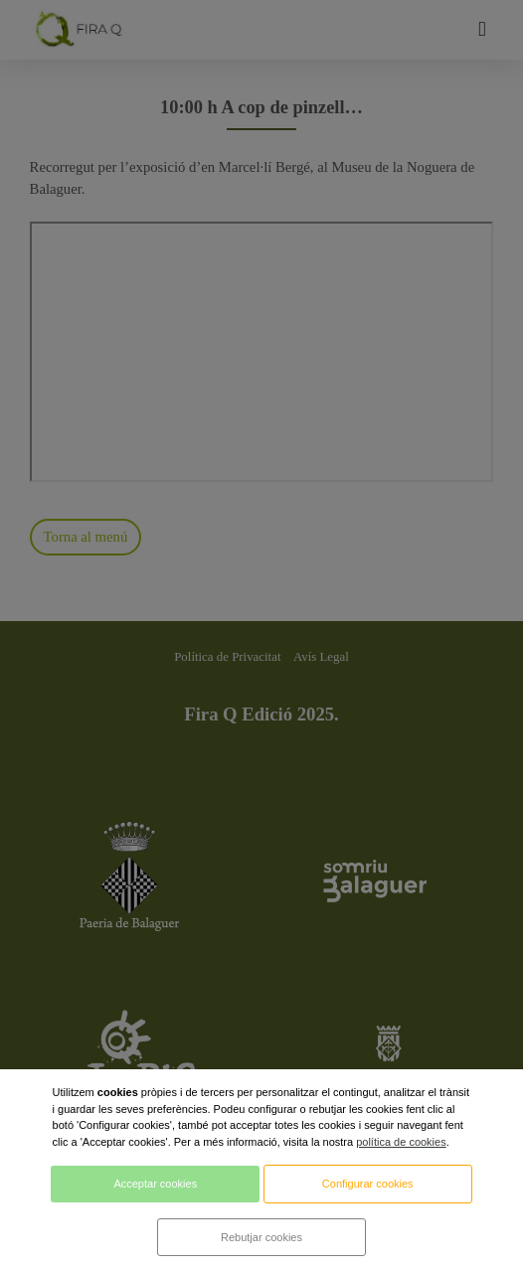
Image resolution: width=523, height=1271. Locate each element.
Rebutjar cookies (261, 1237)
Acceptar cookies (155, 1184)
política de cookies (401, 1142)
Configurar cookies (368, 1184)
